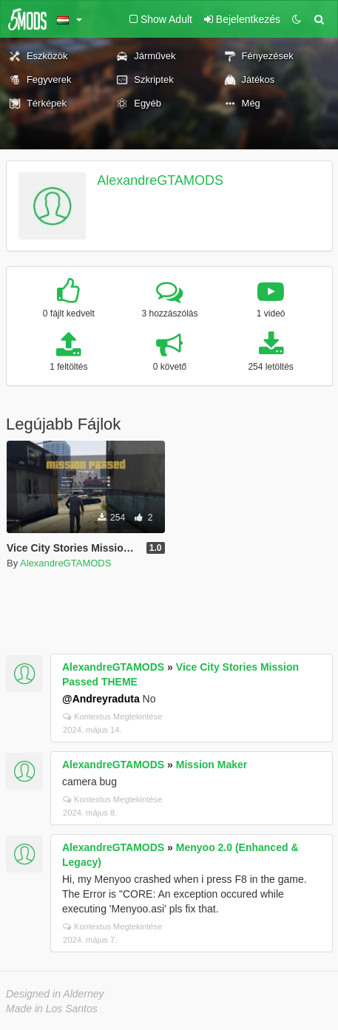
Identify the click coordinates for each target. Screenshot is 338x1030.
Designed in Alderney (55, 994)
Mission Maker (211, 764)
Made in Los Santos (52, 1008)
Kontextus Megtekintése (112, 716)
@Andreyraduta (101, 699)
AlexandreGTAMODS (160, 180)
